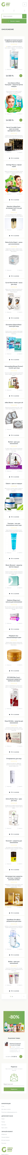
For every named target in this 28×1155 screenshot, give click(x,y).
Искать (24, 16)
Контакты (3, 1124)
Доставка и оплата (6, 1109)
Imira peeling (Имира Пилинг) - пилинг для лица (14, 367)
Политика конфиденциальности (9, 1112)
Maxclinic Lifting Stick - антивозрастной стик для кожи (14, 208)
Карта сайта (4, 1127)
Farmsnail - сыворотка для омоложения (14, 841)
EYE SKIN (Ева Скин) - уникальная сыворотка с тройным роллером (14, 679)
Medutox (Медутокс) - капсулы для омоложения (14, 601)
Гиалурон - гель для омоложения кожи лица (14, 524)
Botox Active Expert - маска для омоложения (13, 243)
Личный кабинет (5, 1137)
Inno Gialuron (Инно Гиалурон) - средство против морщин (14, 84)
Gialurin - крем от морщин (14, 483)
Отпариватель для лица (13, 758)
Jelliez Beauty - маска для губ (14, 402)
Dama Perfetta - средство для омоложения (14, 722)
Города (3, 1121)
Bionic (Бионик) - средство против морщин (14, 566)
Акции (2, 1118)
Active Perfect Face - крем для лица (14, 799)
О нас (2, 1106)
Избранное (4, 1134)
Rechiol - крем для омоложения (14, 442)
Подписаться (14, 1089)
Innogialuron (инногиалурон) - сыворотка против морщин (14, 40)
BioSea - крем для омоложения (13, 962)
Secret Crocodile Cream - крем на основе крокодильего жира (13, 128)
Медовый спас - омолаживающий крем (14, 636)
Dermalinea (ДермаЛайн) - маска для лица (14, 325)
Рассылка (3, 1143)
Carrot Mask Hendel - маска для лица (13, 283)
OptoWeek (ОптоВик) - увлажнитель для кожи (13, 920)
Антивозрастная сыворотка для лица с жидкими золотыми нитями (13, 877)
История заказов (5, 1140)
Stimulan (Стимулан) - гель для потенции (15, 1044)
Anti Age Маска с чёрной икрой (14, 165)
